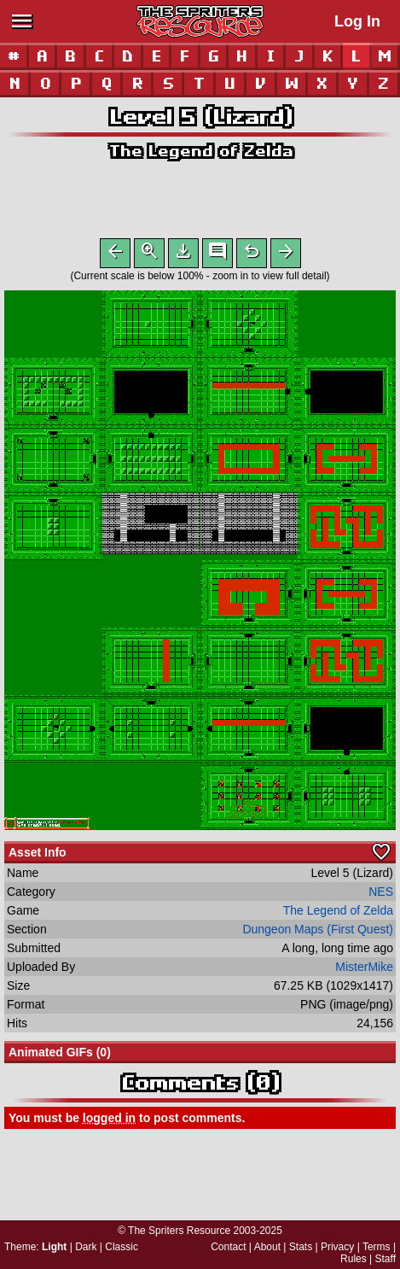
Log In (357, 21)
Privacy (337, 1247)
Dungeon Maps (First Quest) (317, 932)
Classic (121, 1247)
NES (380, 895)
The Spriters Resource (179, 1231)
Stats (300, 1247)
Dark (85, 1247)
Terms (376, 1247)
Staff (385, 1259)
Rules (353, 1259)
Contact (228, 1247)
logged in (109, 1121)
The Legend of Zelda (200, 151)
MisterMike (364, 970)
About (267, 1247)
